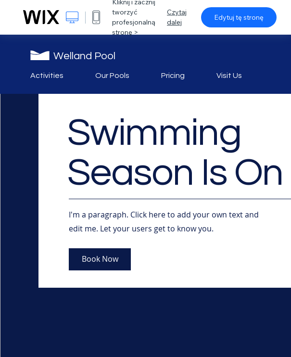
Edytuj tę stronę (239, 17)
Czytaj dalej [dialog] (177, 17)
